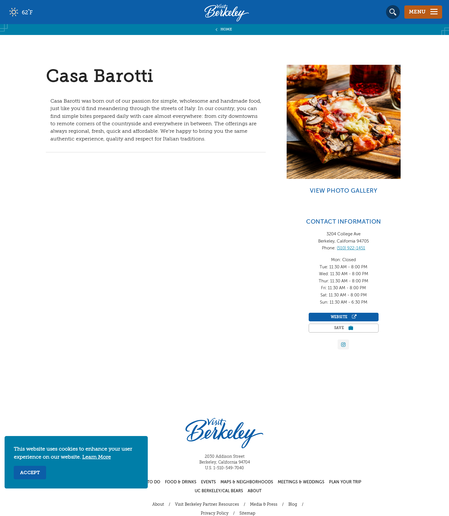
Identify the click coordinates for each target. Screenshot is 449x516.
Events (208, 482)
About (254, 491)
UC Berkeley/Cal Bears (219, 491)
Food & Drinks (180, 482)
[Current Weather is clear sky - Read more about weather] (37, 12)
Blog (292, 505)
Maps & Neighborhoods (246, 482)
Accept (30, 473)
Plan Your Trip (345, 482)
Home (226, 29)
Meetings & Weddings (301, 482)
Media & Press (263, 505)
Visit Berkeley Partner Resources (207, 505)
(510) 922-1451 (351, 248)
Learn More (96, 457)
